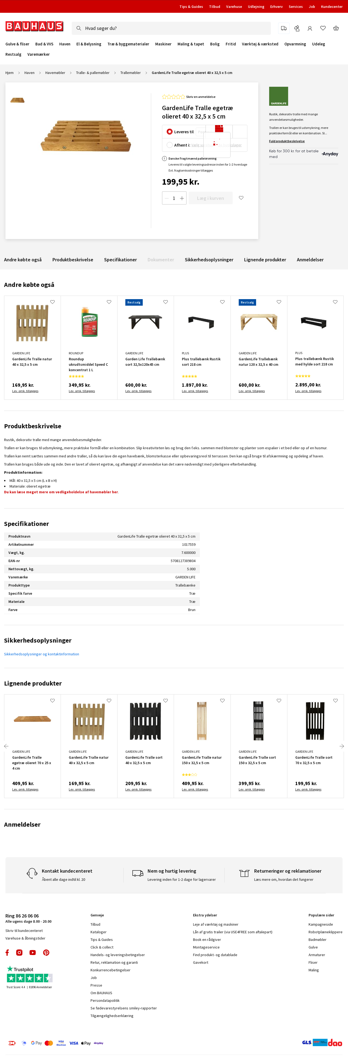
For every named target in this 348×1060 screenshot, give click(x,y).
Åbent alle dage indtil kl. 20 (63, 879)
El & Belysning (88, 44)
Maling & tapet (191, 44)
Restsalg (13, 54)
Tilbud (214, 6)
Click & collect (102, 947)
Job (312, 6)
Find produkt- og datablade (215, 954)
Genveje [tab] (97, 915)
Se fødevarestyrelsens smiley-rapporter (124, 1008)
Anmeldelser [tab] (22, 824)
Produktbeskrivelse (72, 259)
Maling (314, 970)
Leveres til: (184, 131)
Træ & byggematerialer (128, 44)
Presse (96, 985)
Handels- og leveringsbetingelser (118, 954)
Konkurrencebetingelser (110, 970)
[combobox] (171, 28)
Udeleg (318, 44)
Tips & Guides (191, 6)
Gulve (313, 947)
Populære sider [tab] (321, 915)
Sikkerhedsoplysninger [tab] (38, 640)
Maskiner (163, 44)
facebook (7, 952)
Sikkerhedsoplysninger (209, 259)
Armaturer (317, 954)
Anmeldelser (310, 259)
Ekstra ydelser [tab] (205, 915)
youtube (32, 952)
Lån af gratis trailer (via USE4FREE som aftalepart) (232, 931)
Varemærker (38, 54)
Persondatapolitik (105, 1000)
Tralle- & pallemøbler (93, 72)
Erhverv (276, 6)
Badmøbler (318, 939)
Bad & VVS (44, 44)
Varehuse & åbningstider (25, 938)
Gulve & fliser (17, 44)
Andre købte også (23, 259)
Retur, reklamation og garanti (114, 962)
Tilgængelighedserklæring (112, 1015)
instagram (19, 952)
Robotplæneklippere (326, 931)
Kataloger (99, 931)
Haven (64, 44)
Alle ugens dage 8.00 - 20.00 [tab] (28, 918)
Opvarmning (295, 44)
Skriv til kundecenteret (24, 930)
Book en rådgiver (207, 939)
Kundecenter (332, 6)
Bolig (215, 44)
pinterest (46, 952)
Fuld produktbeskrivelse (287, 141)
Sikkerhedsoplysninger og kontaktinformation (41, 654)
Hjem (9, 72)
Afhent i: (182, 145)
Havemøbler (55, 72)
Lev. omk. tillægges (25, 391)
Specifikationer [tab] (26, 523)
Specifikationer (120, 259)
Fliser (313, 962)
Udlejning (256, 6)
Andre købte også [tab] (29, 284)
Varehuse (234, 6)
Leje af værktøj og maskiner (215, 924)
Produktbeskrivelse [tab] (32, 426)
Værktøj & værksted (260, 44)
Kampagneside (321, 924)
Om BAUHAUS (101, 992)
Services (296, 6)
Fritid (231, 44)
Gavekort (200, 962)
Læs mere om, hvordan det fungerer (283, 879)
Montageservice (206, 947)
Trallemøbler (130, 72)
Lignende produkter (265, 259)
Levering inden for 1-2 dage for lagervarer (182, 879)
